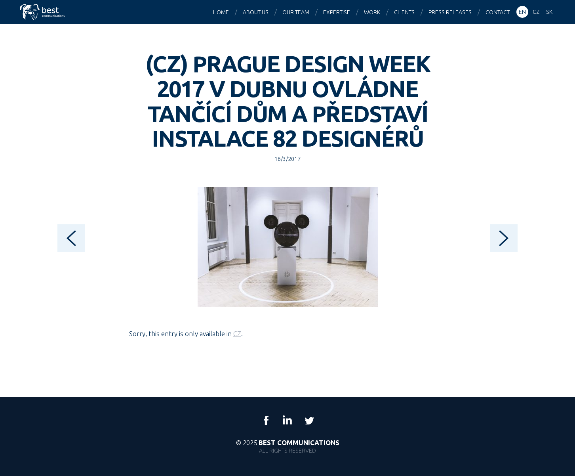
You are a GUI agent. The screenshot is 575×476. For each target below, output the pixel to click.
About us (255, 12)
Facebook (266, 420)
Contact (498, 12)
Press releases (450, 12)
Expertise (336, 12)
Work (372, 12)
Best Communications (43, 12)
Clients (404, 12)
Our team (295, 12)
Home (221, 12)
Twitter (309, 420)
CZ (237, 333)
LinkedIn (287, 420)
